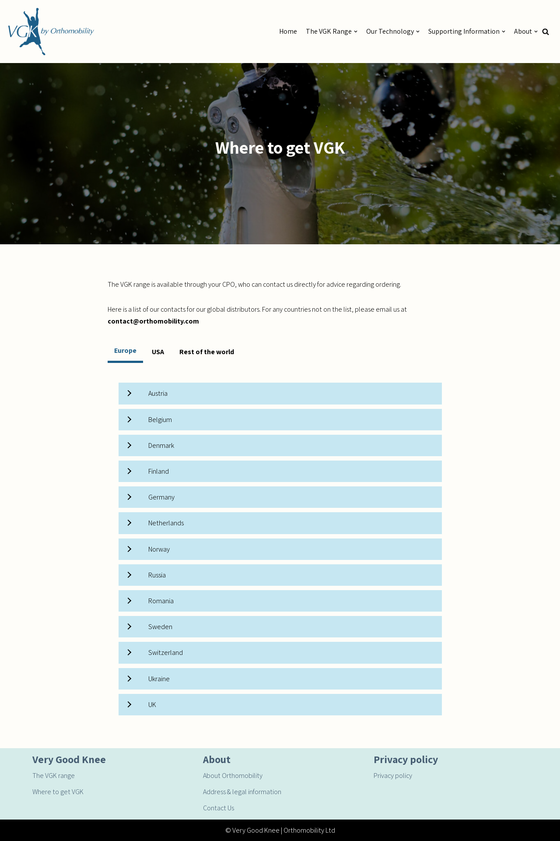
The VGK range (53, 775)
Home (288, 31)
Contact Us (218, 808)
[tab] (125, 351)
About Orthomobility (232, 775)
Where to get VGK (58, 791)
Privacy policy (393, 775)
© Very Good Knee (252, 830)
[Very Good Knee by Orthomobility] (50, 31)
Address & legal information (242, 791)
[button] (545, 31)
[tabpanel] (280, 549)
